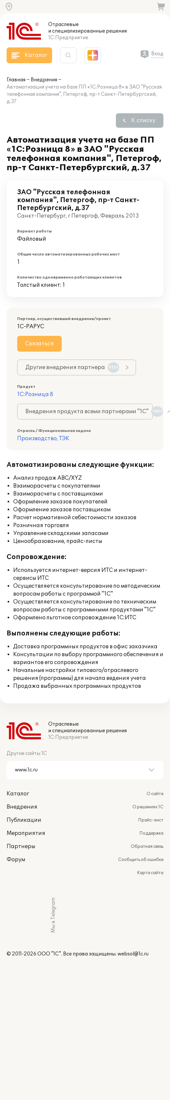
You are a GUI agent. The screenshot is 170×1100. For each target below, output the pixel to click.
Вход (157, 54)
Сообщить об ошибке (140, 859)
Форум (16, 859)
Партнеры (21, 846)
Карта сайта (150, 872)
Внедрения (44, 80)
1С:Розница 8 (35, 394)
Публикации (24, 820)
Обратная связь (147, 846)
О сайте (155, 793)
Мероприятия (26, 833)
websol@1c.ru (133, 954)
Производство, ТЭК (43, 438)
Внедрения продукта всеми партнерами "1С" (89, 411)
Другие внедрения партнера (72, 367)
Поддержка (151, 833)
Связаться (39, 343)
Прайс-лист (150, 820)
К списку (143, 120)
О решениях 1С (147, 807)
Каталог (18, 794)
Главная (16, 80)
